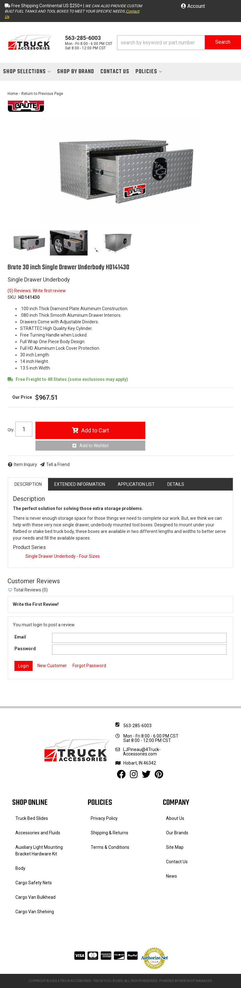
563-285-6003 (137, 725)
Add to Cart (95, 430)
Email (20, 636)
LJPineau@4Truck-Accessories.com (142, 751)
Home (13, 93)
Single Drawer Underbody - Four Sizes (62, 556)
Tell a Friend (58, 464)
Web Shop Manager (195, 981)
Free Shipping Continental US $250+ (46, 5)
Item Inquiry (25, 464)
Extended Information (79, 484)
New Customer (52, 665)
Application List (136, 484)
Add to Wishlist (94, 445)
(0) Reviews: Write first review (37, 290)
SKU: (12, 297)
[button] (179, 42)
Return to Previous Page (42, 93)
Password (25, 648)
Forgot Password (89, 665)
